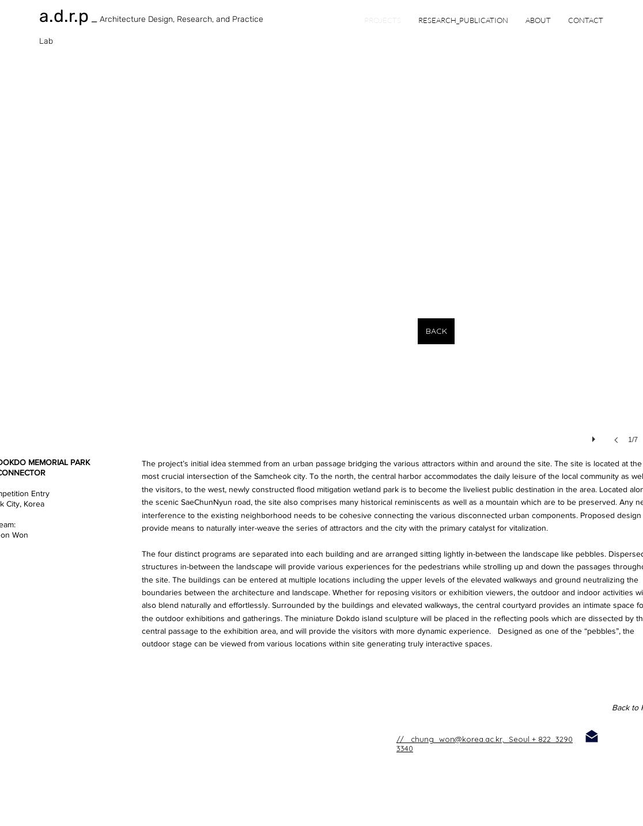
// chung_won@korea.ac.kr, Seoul (462, 739)
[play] (595, 436)
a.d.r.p (64, 16)
